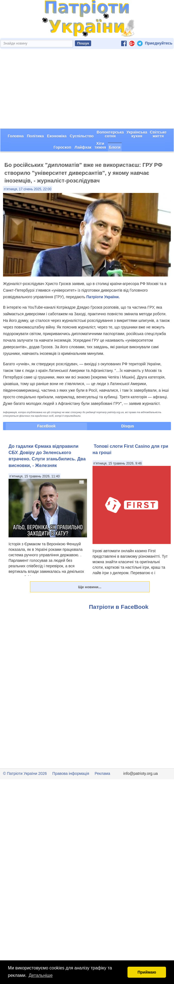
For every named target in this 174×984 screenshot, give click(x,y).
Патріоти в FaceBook (118, 607)
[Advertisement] (87, 88)
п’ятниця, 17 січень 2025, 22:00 (27, 189)
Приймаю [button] (146, 972)
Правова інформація (70, 773)
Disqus (127, 426)
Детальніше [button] (41, 975)
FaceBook (46, 426)
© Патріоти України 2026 (25, 773)
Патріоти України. (103, 297)
